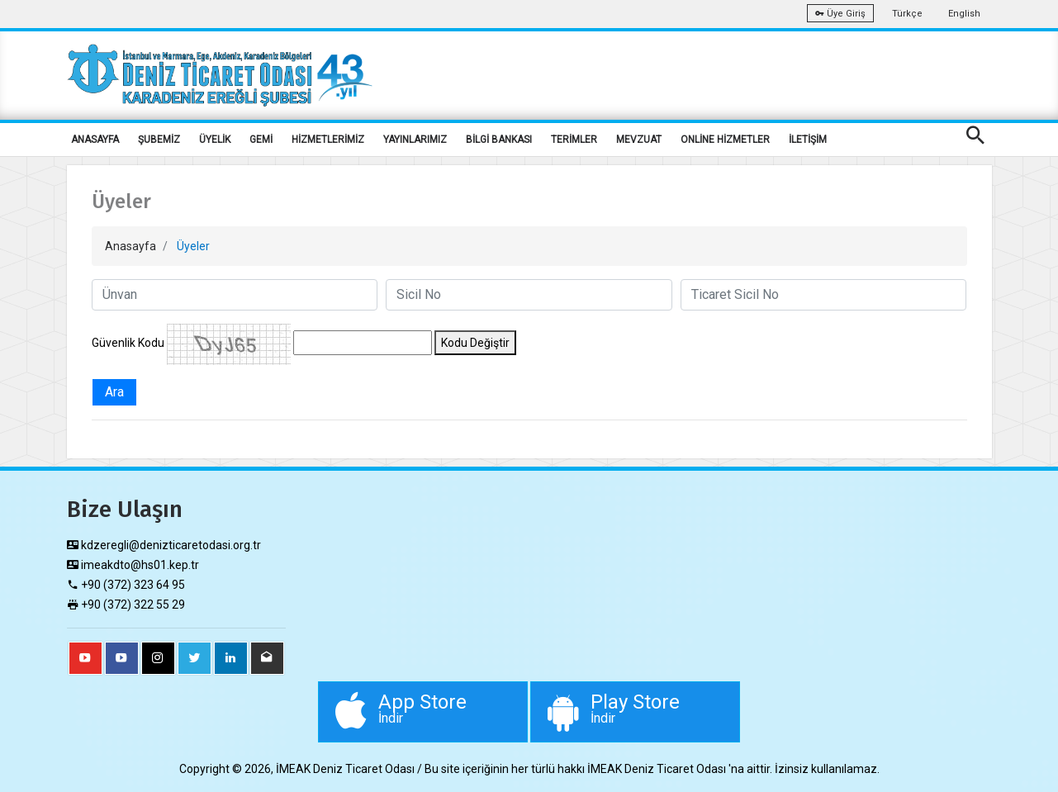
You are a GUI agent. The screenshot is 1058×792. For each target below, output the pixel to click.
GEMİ (261, 139)
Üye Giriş (840, 13)
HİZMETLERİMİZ (328, 139)
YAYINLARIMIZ (415, 139)
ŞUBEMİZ (159, 139)
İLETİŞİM (808, 139)
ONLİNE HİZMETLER (725, 139)
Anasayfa (130, 246)
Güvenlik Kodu (128, 342)
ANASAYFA (95, 139)
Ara (114, 392)
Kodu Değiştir (475, 342)
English (964, 13)
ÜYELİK (214, 139)
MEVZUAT (639, 139)
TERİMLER (574, 139)
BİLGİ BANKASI (499, 139)
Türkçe (907, 13)
